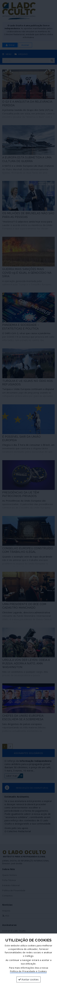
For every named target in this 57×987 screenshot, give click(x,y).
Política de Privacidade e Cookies (28, 971)
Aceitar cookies (28, 979)
